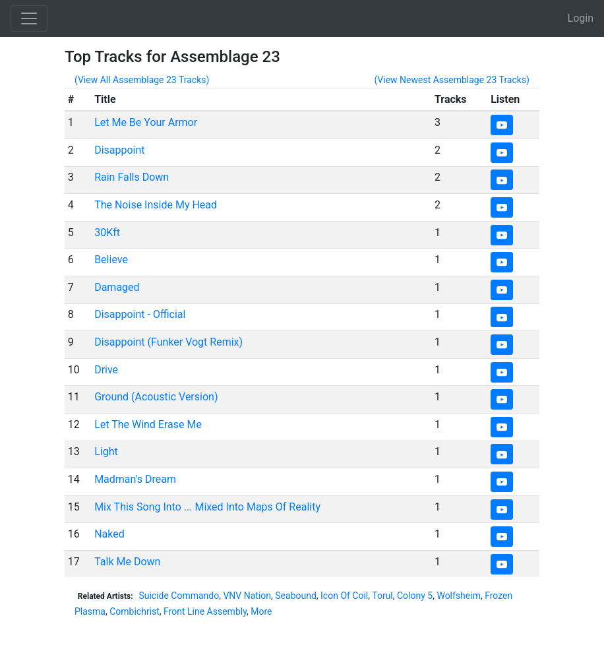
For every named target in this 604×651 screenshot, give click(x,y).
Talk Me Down (127, 561)
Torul (382, 595)
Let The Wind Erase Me (148, 424)
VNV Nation (247, 595)
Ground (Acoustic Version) (156, 396)
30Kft (107, 232)
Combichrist (134, 611)
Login (580, 18)
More (261, 611)
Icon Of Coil (344, 595)
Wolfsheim (459, 595)
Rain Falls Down (131, 177)
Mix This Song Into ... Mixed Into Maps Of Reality (207, 507)
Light (106, 451)
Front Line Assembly (205, 611)
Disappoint (119, 150)
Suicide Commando (178, 595)
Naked (109, 534)
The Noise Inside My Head (155, 205)
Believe (111, 259)
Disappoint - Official (139, 314)
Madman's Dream (135, 479)
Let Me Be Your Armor (145, 122)
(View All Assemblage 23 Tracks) (142, 80)
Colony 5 (415, 595)
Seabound (296, 595)
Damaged (116, 287)
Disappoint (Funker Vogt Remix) (168, 342)
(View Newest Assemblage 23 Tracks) (451, 80)
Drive (106, 369)
